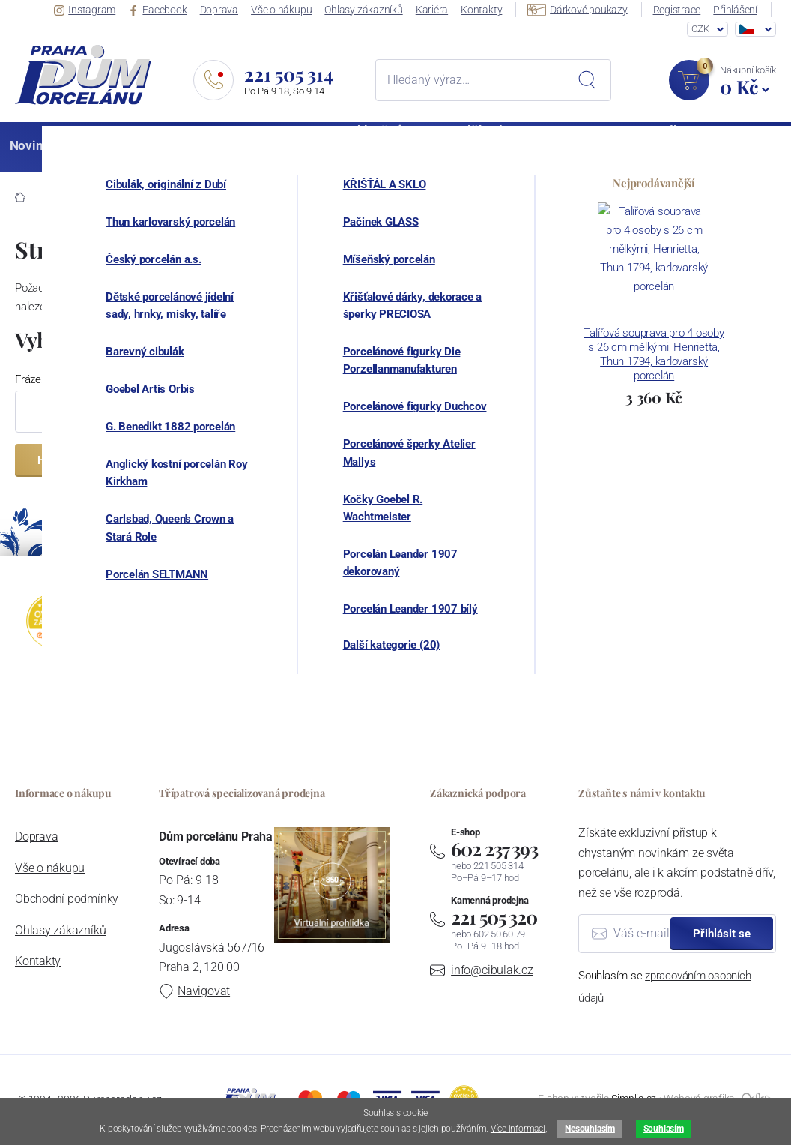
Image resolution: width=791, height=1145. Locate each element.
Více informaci (518, 1128)
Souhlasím (663, 1128)
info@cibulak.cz (492, 970)
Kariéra (437, 10)
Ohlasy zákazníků (370, 10)
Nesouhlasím (589, 1128)
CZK (700, 29)
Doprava (227, 10)
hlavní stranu (380, 306)
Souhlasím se (664, 987)
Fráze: (29, 379)
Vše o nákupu (288, 10)
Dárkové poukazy (581, 9)
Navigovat (194, 991)
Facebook (167, 10)
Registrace (679, 10)
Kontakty (485, 10)
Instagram (95, 10)
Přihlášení (737, 10)
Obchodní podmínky (66, 899)
